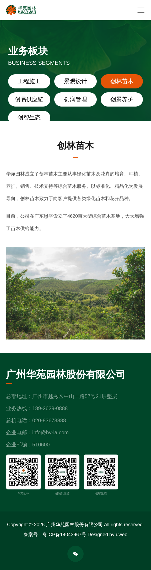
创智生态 (29, 117)
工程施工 (29, 81)
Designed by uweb (107, 534)
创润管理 (75, 99)
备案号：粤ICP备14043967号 (55, 534)
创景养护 (121, 99)
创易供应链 (29, 99)
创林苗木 (121, 81)
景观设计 (75, 81)
